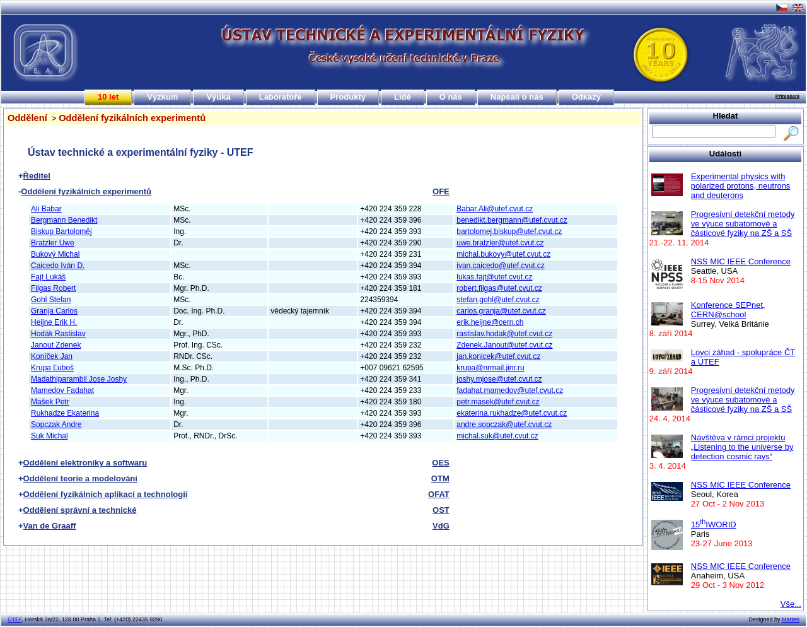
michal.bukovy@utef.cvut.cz (503, 254)
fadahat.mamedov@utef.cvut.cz (509, 390)
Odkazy (586, 97)
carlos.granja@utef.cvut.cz (501, 311)
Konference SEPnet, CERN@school (728, 309)
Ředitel (36, 175)
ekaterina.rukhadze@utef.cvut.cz (511, 413)
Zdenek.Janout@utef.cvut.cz (504, 345)
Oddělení (27, 118)
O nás (450, 97)
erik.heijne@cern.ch (489, 322)
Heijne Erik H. (54, 322)
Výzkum (162, 97)
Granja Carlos (54, 311)
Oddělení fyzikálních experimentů (132, 118)
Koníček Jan (52, 356)
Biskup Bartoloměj (61, 231)
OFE (441, 191)
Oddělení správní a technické (80, 510)
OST (441, 510)
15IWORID (713, 524)
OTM (440, 478)
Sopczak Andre (56, 424)
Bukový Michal (55, 254)
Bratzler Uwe (52, 242)
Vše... (791, 604)
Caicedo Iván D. (57, 265)
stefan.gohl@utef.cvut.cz (498, 299)
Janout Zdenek (56, 345)
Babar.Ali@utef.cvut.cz (494, 208)
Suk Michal (49, 435)
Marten (790, 619)
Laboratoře (280, 97)
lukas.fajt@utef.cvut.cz (494, 276)
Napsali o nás (517, 97)
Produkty (348, 97)
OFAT (439, 494)
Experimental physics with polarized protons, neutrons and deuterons (741, 186)
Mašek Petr (50, 401)
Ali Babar (46, 208)
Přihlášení (787, 96)
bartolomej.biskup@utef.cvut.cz (509, 231)
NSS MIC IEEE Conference (741, 261)
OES (440, 462)
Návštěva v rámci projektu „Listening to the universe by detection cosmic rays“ (742, 447)
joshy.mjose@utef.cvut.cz (499, 379)
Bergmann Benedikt (64, 220)
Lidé (402, 97)
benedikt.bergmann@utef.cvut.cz (511, 220)
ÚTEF (15, 619)
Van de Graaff (49, 525)
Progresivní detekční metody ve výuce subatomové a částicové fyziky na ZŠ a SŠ (743, 223)
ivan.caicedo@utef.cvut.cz (500, 265)
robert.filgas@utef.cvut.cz (499, 288)
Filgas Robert (53, 288)
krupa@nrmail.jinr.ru (490, 367)
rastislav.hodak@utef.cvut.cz (504, 333)
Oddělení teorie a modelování (80, 478)
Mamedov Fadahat (62, 390)
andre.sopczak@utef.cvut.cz (504, 424)
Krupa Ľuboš (52, 367)
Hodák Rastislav (58, 333)
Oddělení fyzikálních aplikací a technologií (105, 494)
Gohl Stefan (51, 299)
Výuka (218, 97)
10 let (108, 97)
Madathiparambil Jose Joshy (79, 379)
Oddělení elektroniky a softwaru (85, 462)
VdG (441, 525)
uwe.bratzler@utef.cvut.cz (499, 242)
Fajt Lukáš (48, 276)
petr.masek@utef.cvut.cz (498, 401)
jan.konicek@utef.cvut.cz (498, 356)
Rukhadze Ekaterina (65, 413)
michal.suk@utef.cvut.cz (497, 435)
